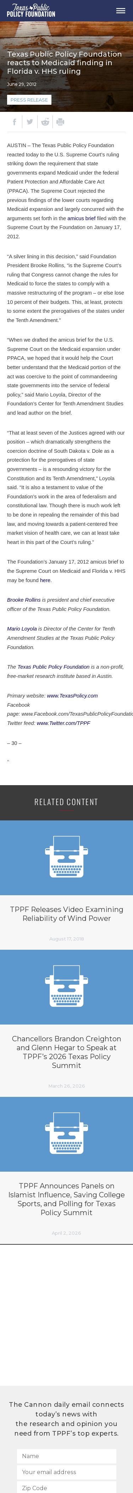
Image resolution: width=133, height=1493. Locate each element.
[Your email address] (66, 1472)
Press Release (29, 100)
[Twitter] (29, 121)
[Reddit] (45, 121)
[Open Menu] (120, 11)
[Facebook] (14, 121)
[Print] (60, 121)
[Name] (66, 1456)
